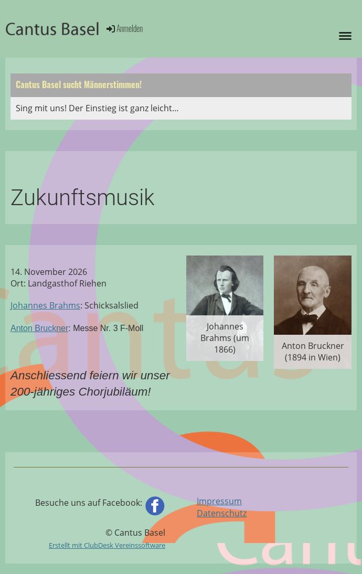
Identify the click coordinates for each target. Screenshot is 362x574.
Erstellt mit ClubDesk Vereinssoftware (107, 545)
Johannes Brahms (45, 305)
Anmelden (124, 28)
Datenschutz (222, 513)
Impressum (219, 501)
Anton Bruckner (39, 328)
